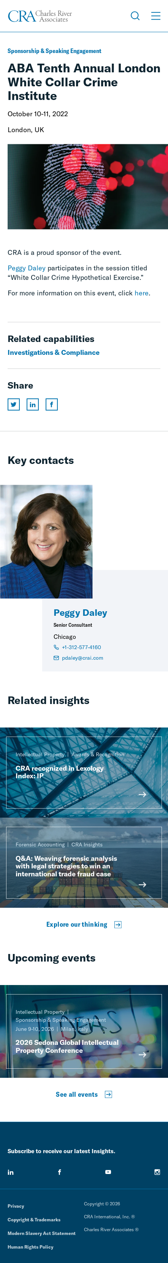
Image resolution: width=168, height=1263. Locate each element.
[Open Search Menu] (135, 15)
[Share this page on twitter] (14, 404)
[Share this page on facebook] (52, 404)
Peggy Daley (27, 268)
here (142, 293)
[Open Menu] (155, 15)
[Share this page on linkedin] (33, 404)
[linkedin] (11, 1172)
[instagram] (157, 1172)
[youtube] (108, 1172)
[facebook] (60, 1172)
